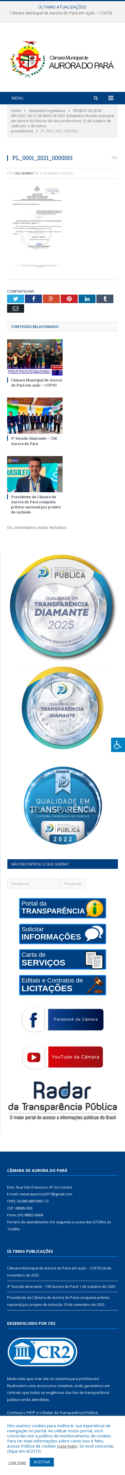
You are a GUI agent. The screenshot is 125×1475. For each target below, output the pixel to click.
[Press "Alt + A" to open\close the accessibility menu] (118, 745)
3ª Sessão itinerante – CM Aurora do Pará (34, 441)
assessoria (46, 1385)
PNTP (30, 1412)
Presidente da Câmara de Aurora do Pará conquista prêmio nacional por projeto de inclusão (36, 504)
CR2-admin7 (23, 173)
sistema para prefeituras (76, 1378)
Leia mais (67, 1446)
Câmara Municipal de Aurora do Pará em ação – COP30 (61, 13)
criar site (41, 1378)
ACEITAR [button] (42, 1462)
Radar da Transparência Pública (70, 1412)
